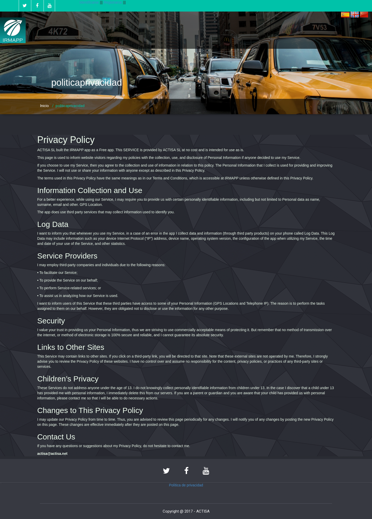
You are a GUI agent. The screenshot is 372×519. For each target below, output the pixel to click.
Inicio (44, 105)
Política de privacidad (186, 485)
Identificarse (89, 2)
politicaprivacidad (70, 105)
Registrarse (113, 2)
